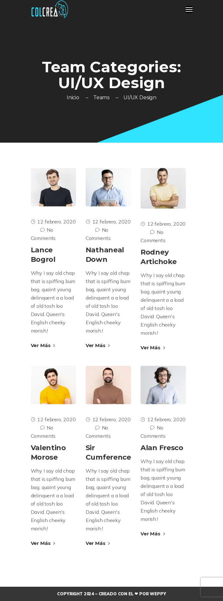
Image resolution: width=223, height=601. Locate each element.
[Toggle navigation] (189, 9)
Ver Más (43, 345)
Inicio (73, 97)
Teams (101, 97)
